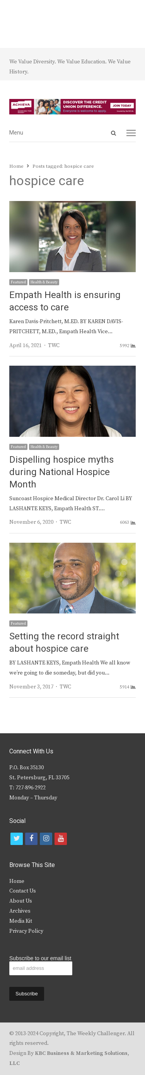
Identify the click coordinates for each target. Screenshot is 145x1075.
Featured (18, 282)
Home (16, 881)
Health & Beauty (44, 282)
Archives (20, 911)
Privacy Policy (26, 931)
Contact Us (22, 891)
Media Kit (20, 921)
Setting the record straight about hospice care (64, 643)
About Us (20, 901)
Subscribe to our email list (40, 958)
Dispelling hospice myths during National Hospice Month (61, 472)
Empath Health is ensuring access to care (65, 301)
